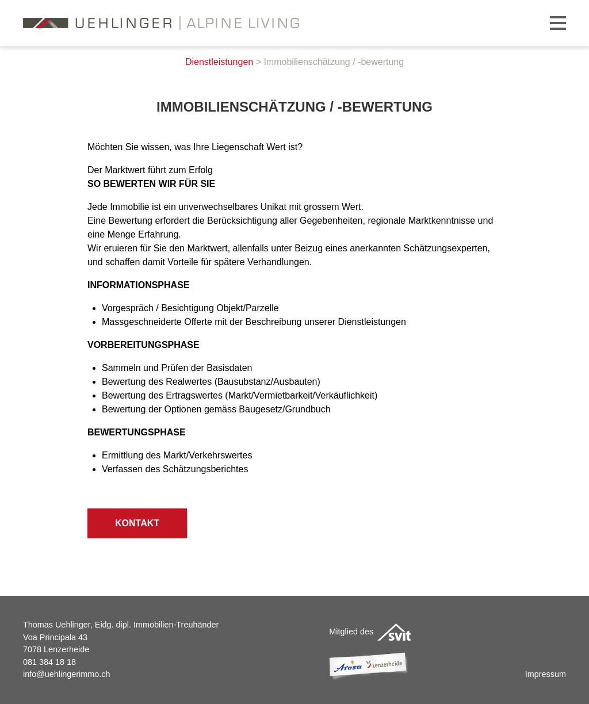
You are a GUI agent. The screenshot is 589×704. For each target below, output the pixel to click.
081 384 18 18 (49, 662)
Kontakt (137, 523)
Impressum (545, 674)
